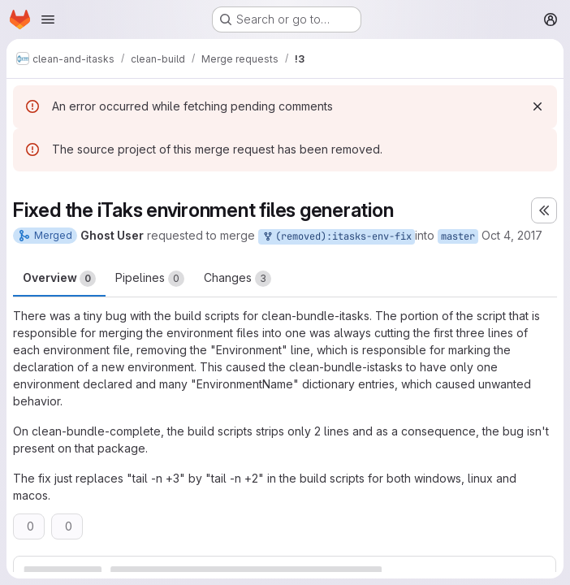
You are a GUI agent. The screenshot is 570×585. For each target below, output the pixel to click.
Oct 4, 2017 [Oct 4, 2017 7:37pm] (511, 235)
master (458, 236)
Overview (59, 279)
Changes (237, 279)
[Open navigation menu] (48, 19)
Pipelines (149, 279)
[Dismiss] (537, 106)
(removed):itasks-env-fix (336, 237)
